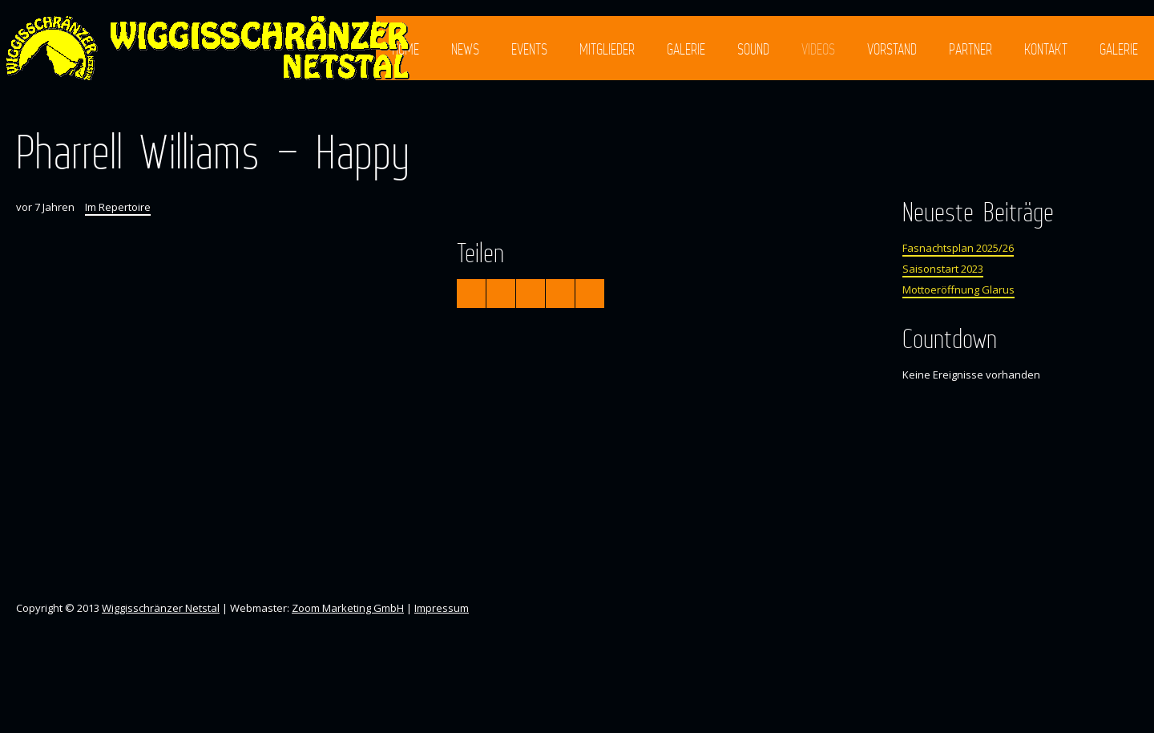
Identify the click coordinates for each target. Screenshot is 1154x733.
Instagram (1113, 110)
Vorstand (892, 48)
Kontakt (1045, 48)
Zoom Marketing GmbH (348, 608)
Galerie (686, 48)
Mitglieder (607, 48)
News (465, 48)
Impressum (441, 608)
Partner (970, 48)
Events (529, 48)
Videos (818, 48)
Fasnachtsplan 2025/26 (958, 248)
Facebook (1084, 110)
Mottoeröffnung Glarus (958, 289)
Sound (753, 48)
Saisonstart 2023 (942, 268)
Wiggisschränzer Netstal (161, 608)
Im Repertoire (118, 207)
